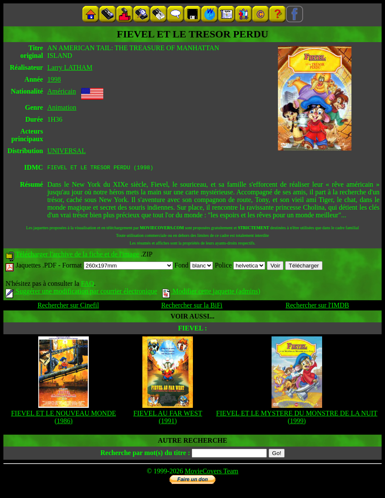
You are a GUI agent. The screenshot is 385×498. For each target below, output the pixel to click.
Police (240, 266)
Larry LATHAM (69, 67)
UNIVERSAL (66, 150)
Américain (61, 91)
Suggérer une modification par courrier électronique (81, 292)
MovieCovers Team (211, 472)
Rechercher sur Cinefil (68, 306)
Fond (194, 266)
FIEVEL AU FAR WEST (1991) (167, 418)
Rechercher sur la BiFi (191, 306)
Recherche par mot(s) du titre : (145, 454)
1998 (54, 79)
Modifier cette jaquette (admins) (211, 292)
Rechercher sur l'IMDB (317, 306)
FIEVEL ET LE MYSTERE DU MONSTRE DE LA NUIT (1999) (297, 418)
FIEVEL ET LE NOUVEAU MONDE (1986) (63, 418)
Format (117, 266)
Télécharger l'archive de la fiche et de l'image (77, 255)
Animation (61, 107)
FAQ (87, 284)
